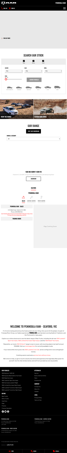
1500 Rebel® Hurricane (52, 340)
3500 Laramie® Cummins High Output (12, 390)
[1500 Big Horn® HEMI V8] (33, 161)
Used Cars (4, 401)
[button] (33, 38)
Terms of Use (37, 400)
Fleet (3, 403)
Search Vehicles (34, 80)
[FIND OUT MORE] (5, 38)
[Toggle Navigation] (64, 8)
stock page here (30, 346)
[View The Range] (16, 109)
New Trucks (5, 396)
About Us (36, 389)
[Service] (33, 451)
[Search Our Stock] (50, 109)
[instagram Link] (8, 411)
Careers (36, 391)
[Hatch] (9, 87)
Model (53, 70)
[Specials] (56, 451)
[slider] (6, 79)
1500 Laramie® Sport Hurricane (10, 380)
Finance (4, 406)
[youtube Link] (5, 411)
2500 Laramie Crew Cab (32, 349)
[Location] (23, 199)
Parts (35, 378)
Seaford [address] (33, 188)
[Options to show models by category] (33, 139)
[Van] (57, 87)
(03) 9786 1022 (19, 212)
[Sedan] (19, 87)
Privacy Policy (38, 397)
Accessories (37, 380)
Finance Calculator (7, 408)
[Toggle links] (7, 445)
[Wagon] (29, 87)
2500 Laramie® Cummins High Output (12, 387)
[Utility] (48, 87)
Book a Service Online (40, 375)
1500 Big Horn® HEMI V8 (8, 373)
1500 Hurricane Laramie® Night (10, 382)
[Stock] (11, 451)
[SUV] (38, 87)
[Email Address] (16, 214)
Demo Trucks (5, 398)
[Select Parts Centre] (41, 199)
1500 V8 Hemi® (21, 344)
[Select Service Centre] (31, 199)
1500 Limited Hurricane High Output (29, 340)
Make (33, 70)
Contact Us (37, 386)
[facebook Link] (3, 411)
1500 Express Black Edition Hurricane (12, 375)
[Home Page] (8, 3)
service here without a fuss (42, 355)
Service (36, 373)
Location (14, 70)
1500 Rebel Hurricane (7, 378)
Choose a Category (33, 138)
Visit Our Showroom (33, 131)
